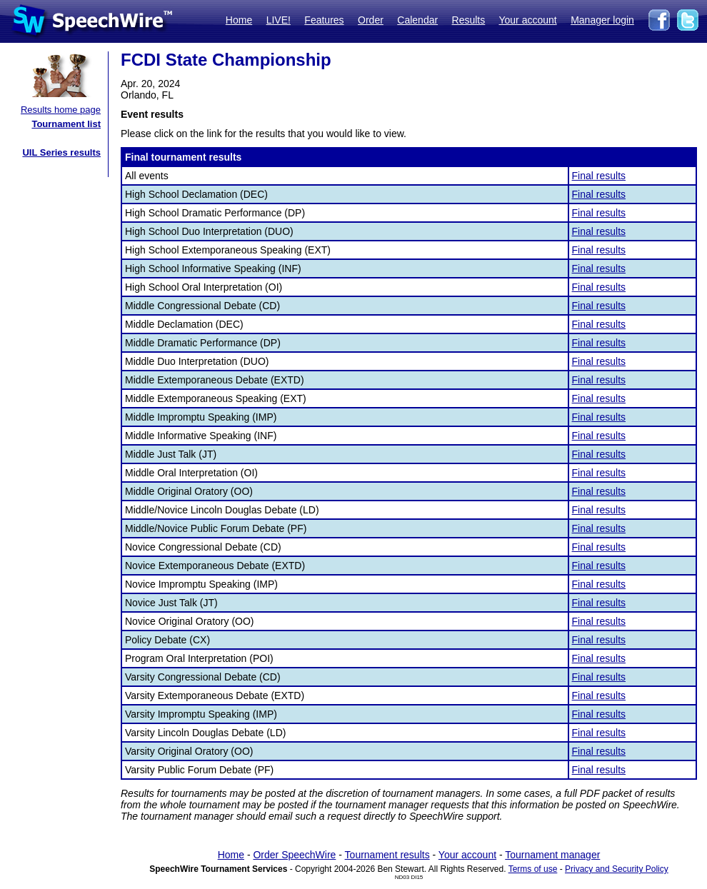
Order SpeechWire (294, 854)
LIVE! (278, 20)
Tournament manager (552, 854)
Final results (599, 175)
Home (239, 20)
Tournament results (387, 854)
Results (469, 20)
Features (324, 20)
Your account (527, 20)
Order (370, 20)
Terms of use (533, 869)
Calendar (417, 20)
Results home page (61, 109)
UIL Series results (61, 152)
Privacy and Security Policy (616, 869)
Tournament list (66, 124)
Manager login (602, 20)
